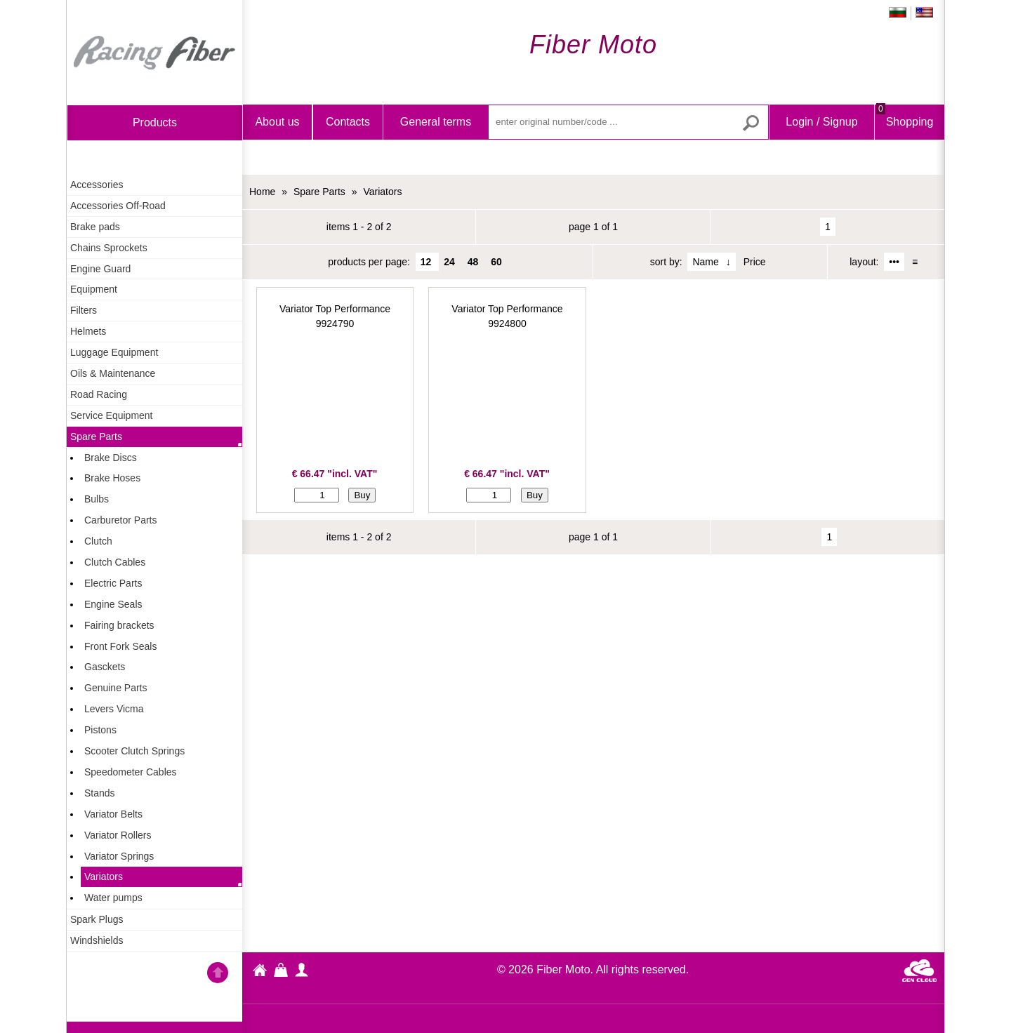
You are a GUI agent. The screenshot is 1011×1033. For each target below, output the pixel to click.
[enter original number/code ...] (628, 122)
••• (894, 261)
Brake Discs (110, 457)
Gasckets (104, 666)
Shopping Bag (904, 134)
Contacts (348, 122)
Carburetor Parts (120, 520)
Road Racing (98, 394)
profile (301, 969)
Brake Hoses (112, 478)
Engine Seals (113, 604)
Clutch (98, 541)
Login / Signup (821, 122)
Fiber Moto (259, 972)
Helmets (88, 331)
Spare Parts (96, 436)
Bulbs (96, 499)
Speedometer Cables (130, 772)
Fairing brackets (119, 625)
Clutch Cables (114, 562)
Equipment (93, 289)
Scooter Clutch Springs (134, 751)
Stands (99, 793)
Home (154, 52)
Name (705, 261)
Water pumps (113, 897)
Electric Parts (113, 583)
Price (755, 261)
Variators (103, 876)
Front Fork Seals (120, 646)
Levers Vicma (114, 708)
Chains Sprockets (108, 247)
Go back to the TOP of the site (217, 974)
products (155, 122)
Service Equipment (111, 415)
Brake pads (95, 226)
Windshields (96, 940)
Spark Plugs (96, 919)
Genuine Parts (115, 687)
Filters (83, 310)
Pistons (100, 729)
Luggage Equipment (114, 352)
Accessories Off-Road (118, 205)
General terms (435, 122)
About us (277, 122)
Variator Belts (113, 814)
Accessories (96, 184)
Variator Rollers (117, 835)
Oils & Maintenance (112, 373)
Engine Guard (100, 268)
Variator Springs (119, 856)
